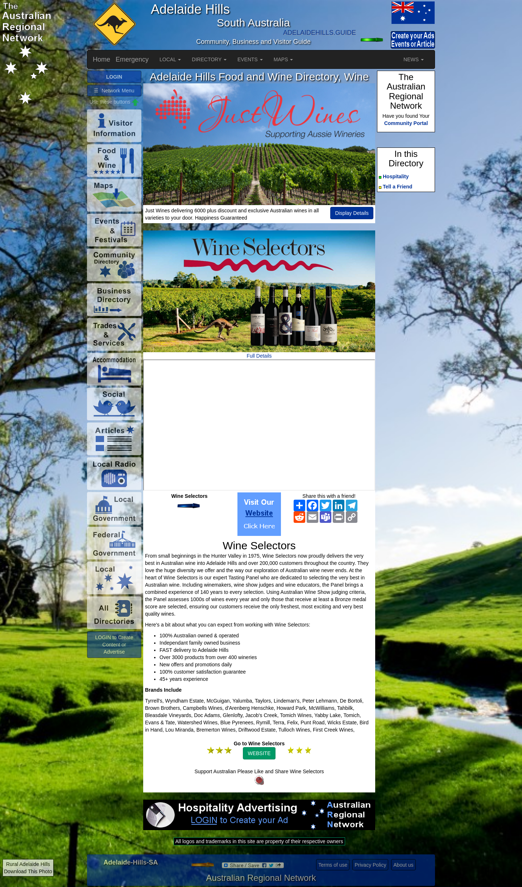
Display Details (352, 213)
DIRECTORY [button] (209, 59)
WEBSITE (259, 753)
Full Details (259, 356)
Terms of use (332, 865)
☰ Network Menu (114, 90)
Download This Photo (28, 871)
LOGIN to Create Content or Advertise (114, 644)
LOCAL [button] (170, 59)
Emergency (132, 59)
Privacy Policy (370, 865)
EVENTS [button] (250, 59)
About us (403, 865)
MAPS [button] (283, 59)
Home (101, 59)
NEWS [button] (413, 59)
